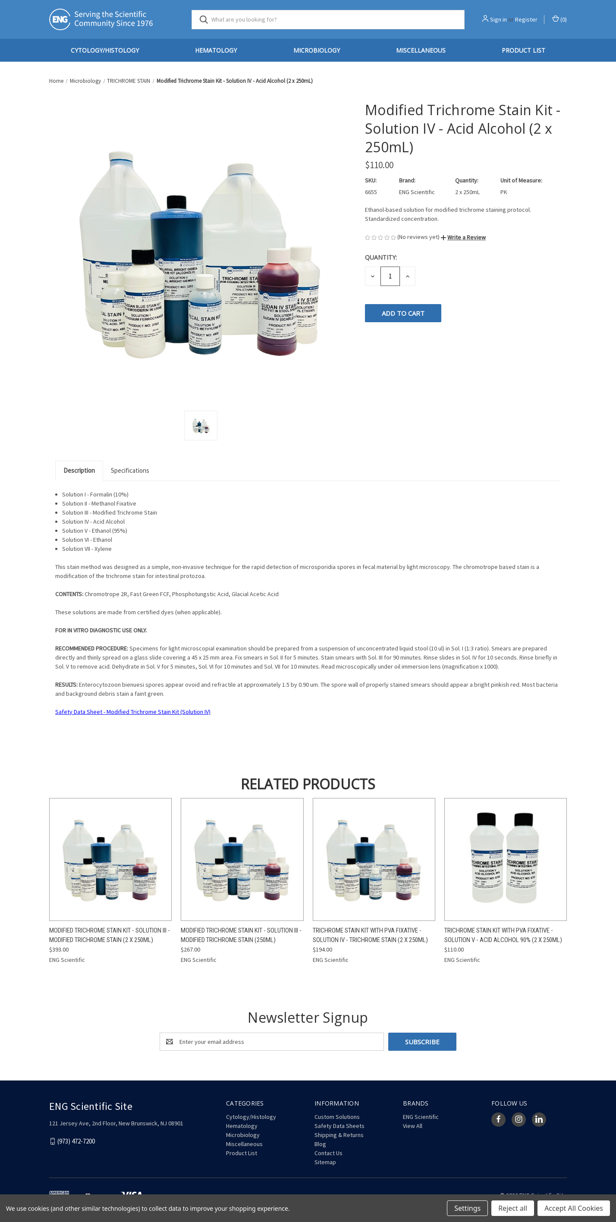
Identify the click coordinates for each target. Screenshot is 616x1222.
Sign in (498, 19)
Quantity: (381, 257)
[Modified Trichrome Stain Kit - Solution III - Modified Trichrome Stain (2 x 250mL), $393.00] (110, 859)
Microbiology (316, 50)
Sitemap (325, 1162)
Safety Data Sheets (339, 1126)
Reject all (512, 1208)
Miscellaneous (421, 50)
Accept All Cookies (573, 1208)
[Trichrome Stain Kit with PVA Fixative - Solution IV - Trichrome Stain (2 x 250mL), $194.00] (374, 859)
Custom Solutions (337, 1117)
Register (526, 19)
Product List (523, 50)
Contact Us (328, 1153)
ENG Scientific (421, 1117)
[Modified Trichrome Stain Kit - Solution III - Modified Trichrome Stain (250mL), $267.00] (242, 859)
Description (79, 470)
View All (412, 1126)
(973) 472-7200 (76, 1141)
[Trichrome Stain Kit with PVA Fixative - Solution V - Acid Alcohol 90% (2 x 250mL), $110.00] (505, 859)
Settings (467, 1208)
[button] (463, 237)
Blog (320, 1144)
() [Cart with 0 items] (559, 19)
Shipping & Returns (339, 1135)
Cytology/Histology (105, 50)
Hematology (216, 50)
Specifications (130, 470)
